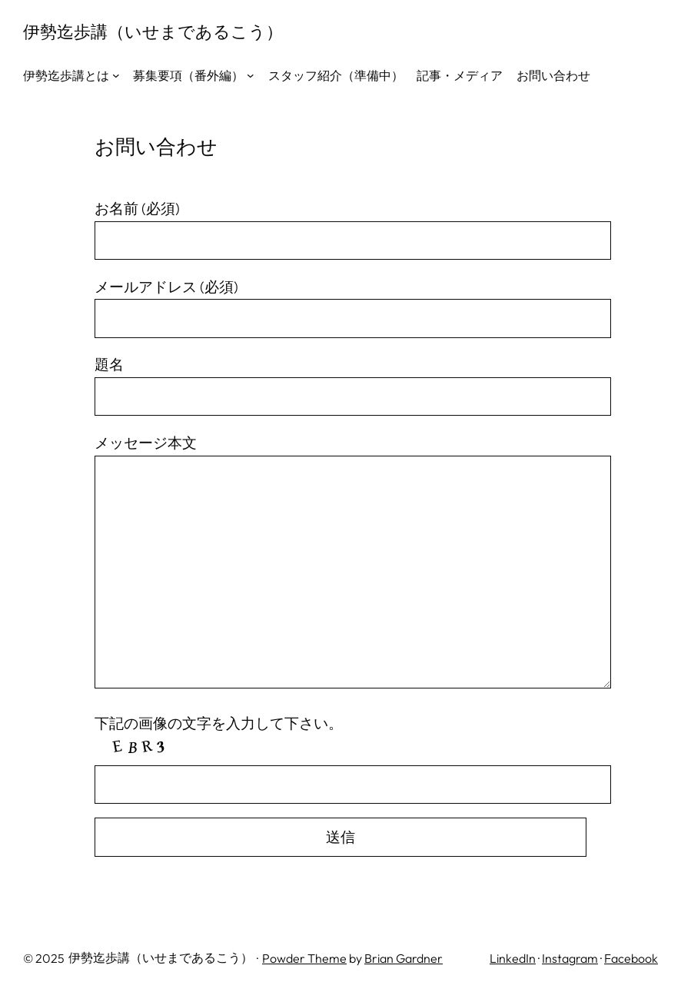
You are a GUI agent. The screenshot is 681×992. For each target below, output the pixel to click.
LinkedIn (513, 958)
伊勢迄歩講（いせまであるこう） (153, 31)
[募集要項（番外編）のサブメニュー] (250, 75)
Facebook (631, 958)
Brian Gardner (403, 958)
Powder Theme (304, 958)
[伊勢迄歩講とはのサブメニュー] (116, 75)
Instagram (570, 958)
